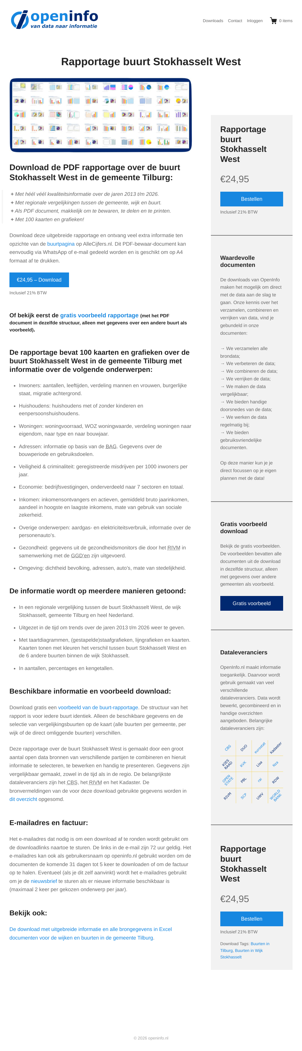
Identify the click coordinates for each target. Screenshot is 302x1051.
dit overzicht (23, 799)
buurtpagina (61, 244)
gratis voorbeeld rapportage (99, 315)
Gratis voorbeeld (252, 603)
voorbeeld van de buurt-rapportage (98, 707)
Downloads (213, 20)
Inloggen (255, 20)
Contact (235, 20)
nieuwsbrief (44, 881)
